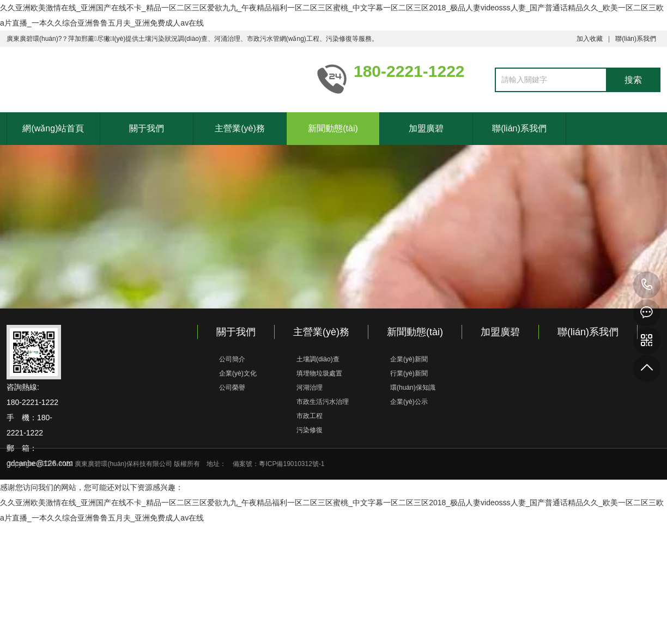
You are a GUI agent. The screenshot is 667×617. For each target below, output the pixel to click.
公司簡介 (232, 359)
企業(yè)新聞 (409, 359)
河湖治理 (309, 387)
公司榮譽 (232, 387)
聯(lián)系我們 (635, 39)
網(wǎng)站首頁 (53, 128)
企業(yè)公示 (409, 402)
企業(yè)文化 (238, 373)
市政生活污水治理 (322, 402)
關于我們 (146, 128)
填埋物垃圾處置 (319, 373)
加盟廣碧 (426, 128)
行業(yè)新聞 (409, 373)
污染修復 (309, 430)
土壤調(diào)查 (317, 359)
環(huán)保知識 (412, 387)
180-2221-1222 (646, 285)
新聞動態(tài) (333, 128)
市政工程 (309, 416)
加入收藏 (590, 39)
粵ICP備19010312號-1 (291, 464)
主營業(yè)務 (240, 128)
